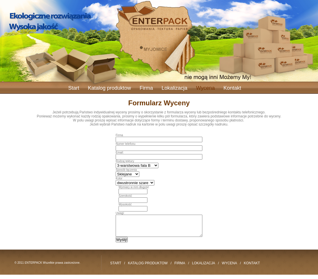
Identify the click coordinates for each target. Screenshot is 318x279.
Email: (120, 152)
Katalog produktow (109, 88)
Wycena (205, 88)
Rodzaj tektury (125, 161)
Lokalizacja (174, 88)
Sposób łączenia (126, 169)
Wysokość (125, 204)
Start (73, 88)
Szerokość (125, 195)
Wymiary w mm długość (134, 187)
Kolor (119, 178)
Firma (146, 88)
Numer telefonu (125, 143)
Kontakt (232, 88)
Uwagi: (120, 213)
